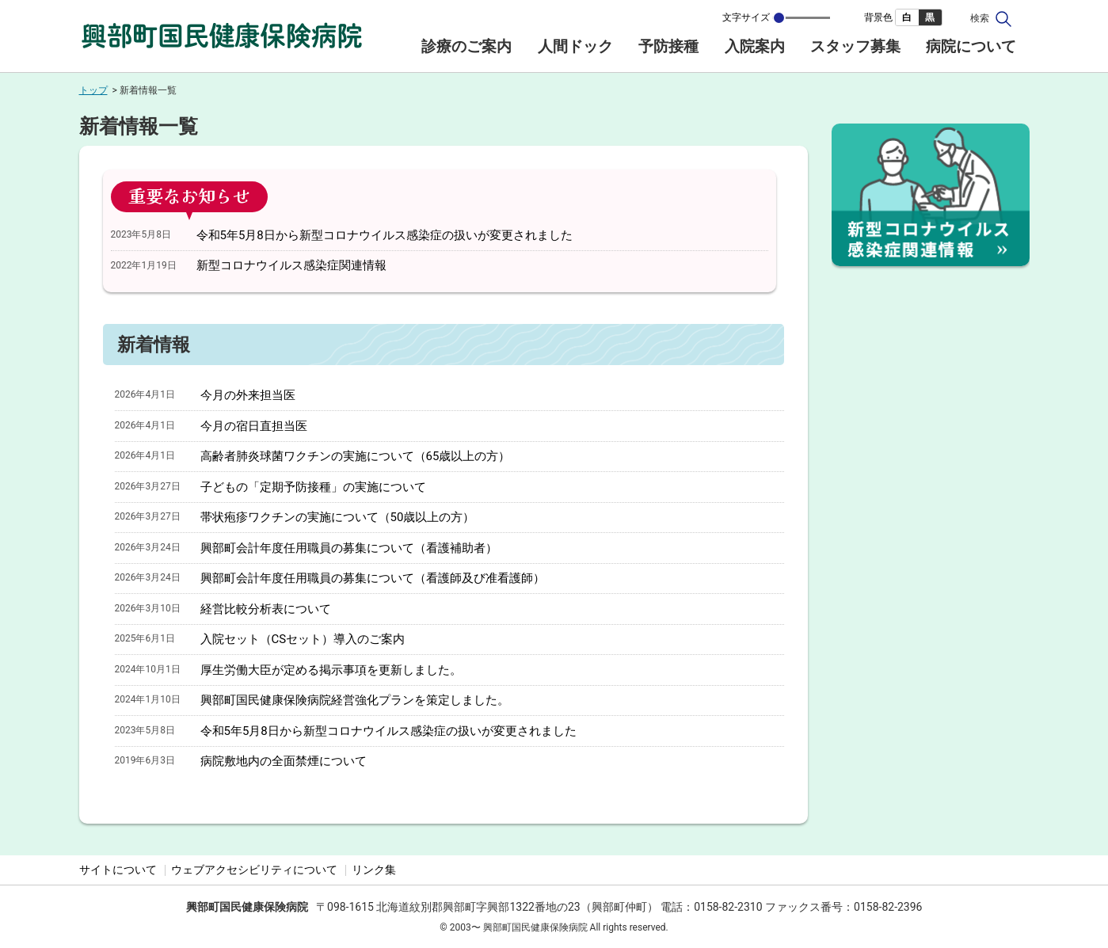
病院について (971, 46)
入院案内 (755, 46)
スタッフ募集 (855, 46)
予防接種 (668, 46)
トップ (93, 90)
